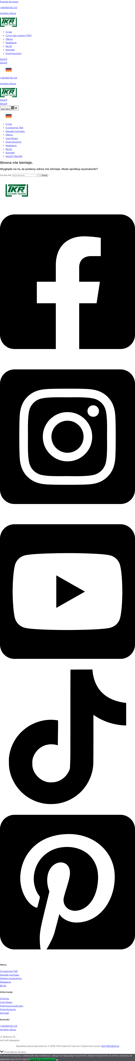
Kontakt (10, 49)
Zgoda (33, 1059)
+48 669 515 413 (8, 7)
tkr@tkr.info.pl (8, 13)
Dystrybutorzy (14, 53)
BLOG (9, 46)
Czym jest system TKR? (19, 35)
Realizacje (11, 42)
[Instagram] (67, 512)
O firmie (4, 998)
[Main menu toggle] (9, 108)
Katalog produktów (11, 978)
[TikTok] (67, 803)
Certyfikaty (12, 138)
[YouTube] (67, 667)
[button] (67, 59)
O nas (9, 32)
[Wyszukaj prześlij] (39, 175)
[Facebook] (67, 358)
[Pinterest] (67, 958)
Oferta (9, 39)
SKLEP (3, 62)
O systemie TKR (14, 127)
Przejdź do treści (9, 1)
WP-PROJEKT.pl (110, 1046)
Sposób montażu (15, 131)
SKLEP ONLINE (14, 156)
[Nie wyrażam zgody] (57, 1059)
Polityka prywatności (11, 1006)
